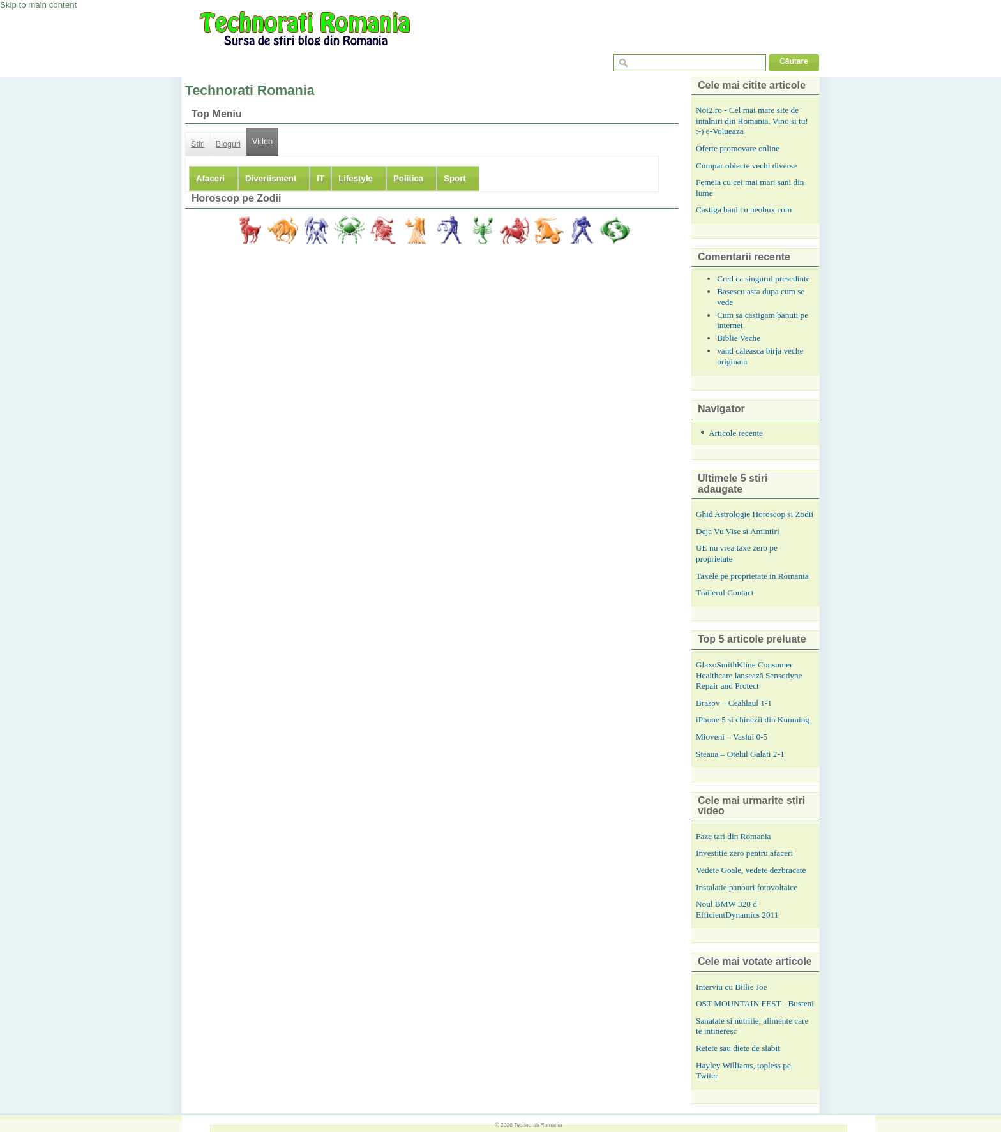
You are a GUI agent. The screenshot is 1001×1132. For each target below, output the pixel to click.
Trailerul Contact (725, 592)
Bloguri (228, 144)
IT (320, 178)
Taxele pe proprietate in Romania (752, 576)
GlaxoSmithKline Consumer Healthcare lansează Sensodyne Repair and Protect (749, 675)
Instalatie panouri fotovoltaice (746, 887)
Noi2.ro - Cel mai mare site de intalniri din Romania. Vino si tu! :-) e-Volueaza (752, 120)
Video (262, 141)
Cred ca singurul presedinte (763, 278)
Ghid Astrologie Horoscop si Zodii (754, 514)
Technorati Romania (538, 1125)
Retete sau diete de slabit (738, 1048)
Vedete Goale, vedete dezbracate (751, 870)
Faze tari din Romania (733, 836)
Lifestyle (355, 178)
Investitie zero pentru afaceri (744, 853)
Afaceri (210, 178)
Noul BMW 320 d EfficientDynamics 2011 (737, 909)
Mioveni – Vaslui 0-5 (731, 736)
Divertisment (270, 178)
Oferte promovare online (737, 148)
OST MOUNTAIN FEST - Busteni (755, 1003)
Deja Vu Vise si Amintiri (737, 531)
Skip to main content (38, 5)
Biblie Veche (738, 338)
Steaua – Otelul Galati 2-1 (740, 754)
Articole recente (736, 433)
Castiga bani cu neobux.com (744, 209)
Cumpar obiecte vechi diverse (746, 165)
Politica (408, 178)
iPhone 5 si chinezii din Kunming (752, 719)
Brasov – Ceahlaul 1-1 (734, 703)
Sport (455, 178)
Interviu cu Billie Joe (731, 987)
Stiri (198, 144)
